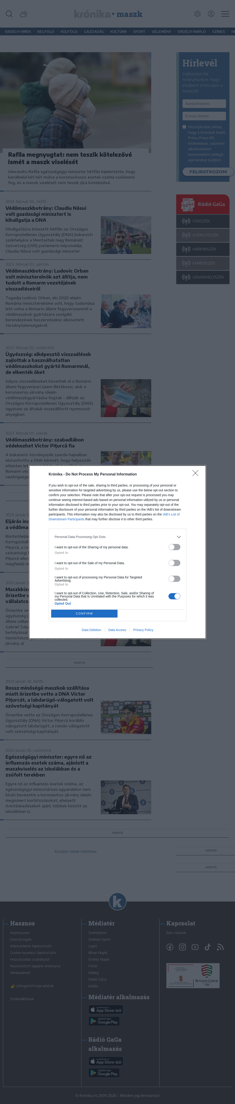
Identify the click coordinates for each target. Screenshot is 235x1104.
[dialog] (117, 552)
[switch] (174, 547)
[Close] (197, 474)
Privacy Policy (143, 630)
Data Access (117, 630)
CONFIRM (84, 613)
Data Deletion (91, 630)
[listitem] (117, 537)
